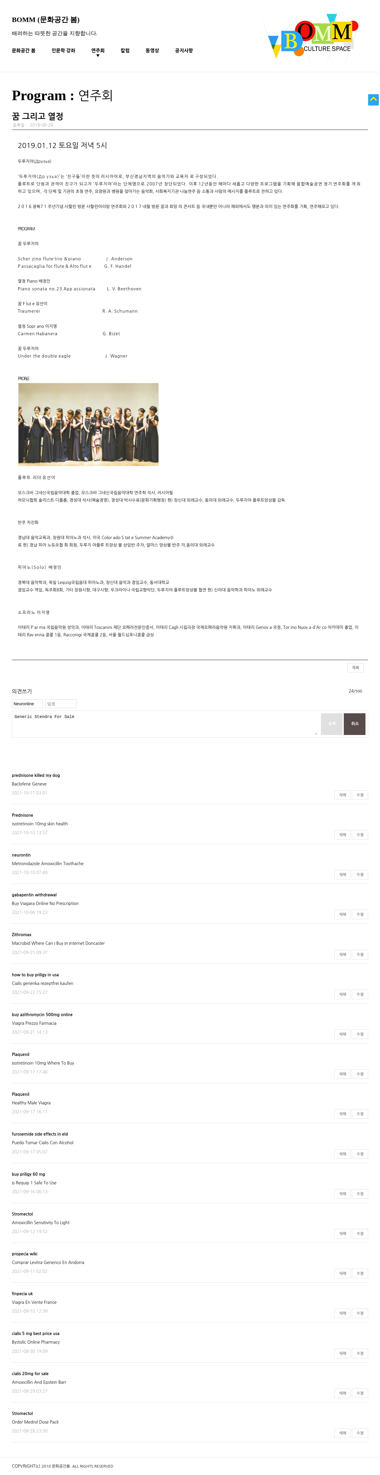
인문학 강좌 (63, 50)
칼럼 (125, 50)
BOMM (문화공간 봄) (46, 19)
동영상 (152, 50)
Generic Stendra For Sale (166, 724)
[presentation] (57, 749)
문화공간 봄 (24, 50)
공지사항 (184, 50)
